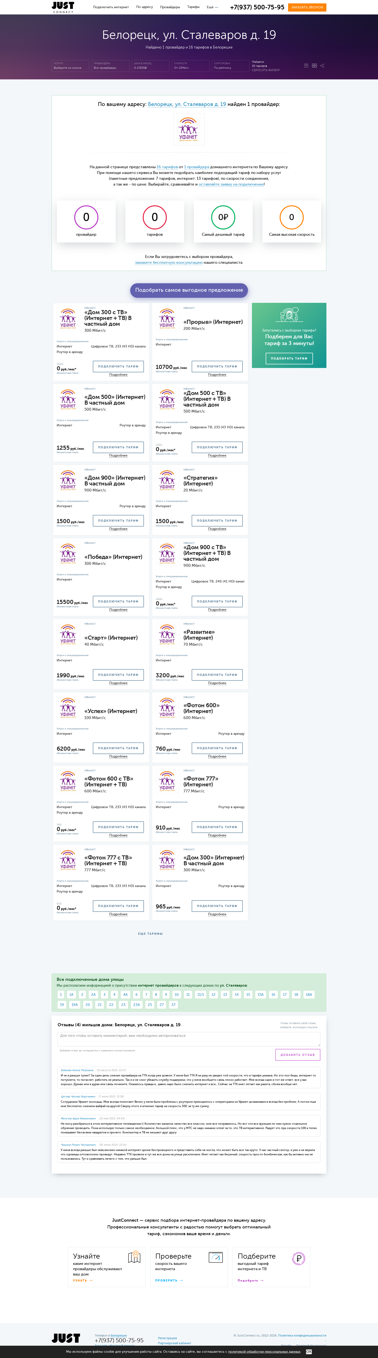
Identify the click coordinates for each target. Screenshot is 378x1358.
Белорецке (119, 1335)
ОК (308, 1351)
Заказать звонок (307, 7)
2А (93, 995)
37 (173, 1005)
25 (150, 1005)
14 (237, 995)
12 (214, 995)
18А (309, 995)
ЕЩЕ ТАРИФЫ (150, 934)
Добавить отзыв (298, 1055)
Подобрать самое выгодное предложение (189, 290)
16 (273, 995)
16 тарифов (167, 167)
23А (136, 1005)
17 (285, 995)
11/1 (200, 995)
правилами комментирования (118, 1050)
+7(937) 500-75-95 (257, 7)
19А (75, 1005)
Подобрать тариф (289, 358)
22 (111, 1005)
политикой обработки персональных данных (264, 1351)
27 (162, 1005)
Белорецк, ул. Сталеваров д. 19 (187, 104)
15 (248, 995)
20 (88, 1005)
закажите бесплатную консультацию (169, 263)
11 (188, 995)
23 (123, 1005)
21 (99, 1005)
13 (225, 995)
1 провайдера (196, 167)
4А (125, 995)
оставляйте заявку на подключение (231, 185)
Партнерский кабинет (174, 1343)
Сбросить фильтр (266, 70)
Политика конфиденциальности (302, 1335)
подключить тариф (118, 366)
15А (261, 995)
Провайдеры (170, 7)
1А (71, 995)
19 (62, 1005)
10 (177, 995)
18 (296, 995)
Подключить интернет (111, 7)
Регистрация (167, 1338)
